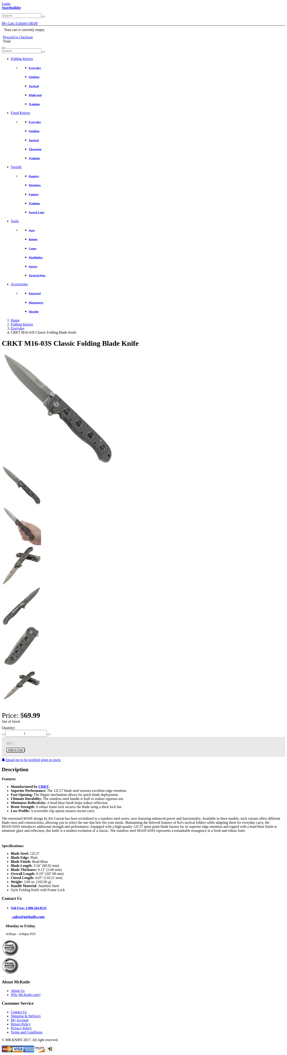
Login (6, 4)
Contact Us (19, 1012)
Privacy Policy (21, 1028)
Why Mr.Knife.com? (26, 995)
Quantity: (8, 728)
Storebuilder (11, 8)
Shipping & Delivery (26, 1016)
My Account (20, 1020)
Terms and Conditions (26, 1032)
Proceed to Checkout (18, 37)
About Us (18, 991)
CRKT (43, 786)
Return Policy (20, 1024)
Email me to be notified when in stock (31, 760)
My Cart (20, 23)
